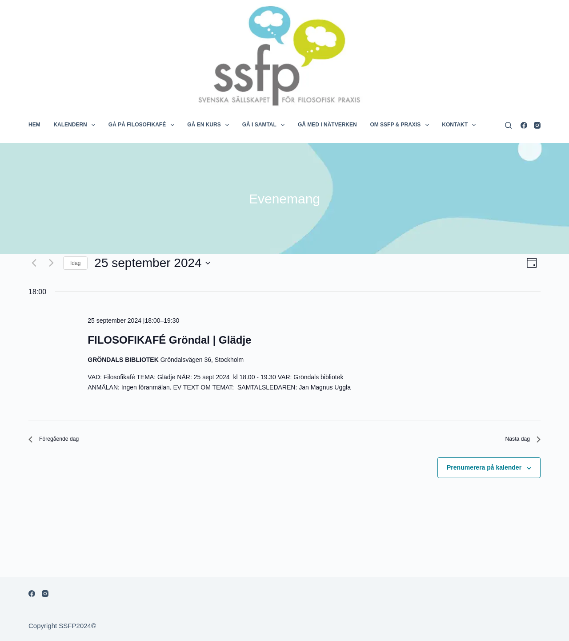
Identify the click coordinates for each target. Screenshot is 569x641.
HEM (34, 125)
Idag (75, 263)
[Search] (508, 125)
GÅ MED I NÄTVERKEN (327, 125)
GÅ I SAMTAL (265, 125)
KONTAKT (460, 125)
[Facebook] (524, 125)
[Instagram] (537, 125)
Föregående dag (59, 441)
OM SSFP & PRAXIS (401, 125)
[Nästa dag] (51, 263)
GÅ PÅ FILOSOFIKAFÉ (143, 125)
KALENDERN (76, 125)
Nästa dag (519, 441)
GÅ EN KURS (209, 125)
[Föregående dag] (33, 263)
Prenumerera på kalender (484, 471)
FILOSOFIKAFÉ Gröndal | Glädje (169, 340)
